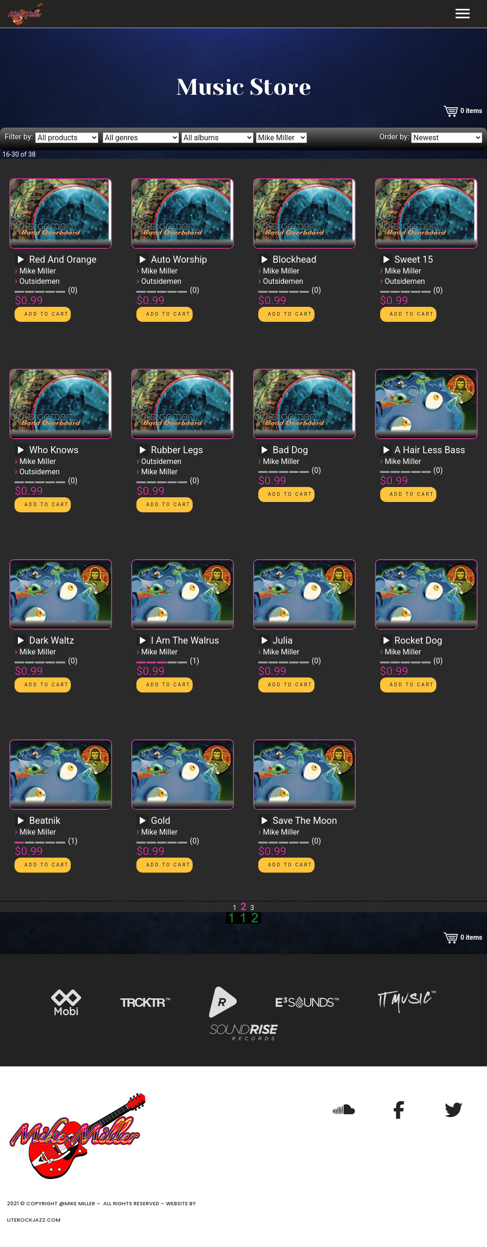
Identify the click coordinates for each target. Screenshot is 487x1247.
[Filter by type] (66, 137)
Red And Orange (62, 259)
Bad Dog (290, 450)
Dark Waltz (51, 640)
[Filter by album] (217, 137)
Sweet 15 (414, 259)
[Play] (20, 260)
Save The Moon (305, 820)
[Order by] (446, 137)
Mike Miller (37, 270)
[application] (22, 262)
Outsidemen (39, 281)
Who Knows (53, 450)
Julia (283, 640)
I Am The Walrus (185, 640)
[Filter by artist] (281, 137)
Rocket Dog (418, 640)
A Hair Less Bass (430, 450)
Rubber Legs (177, 450)
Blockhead (294, 259)
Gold (160, 820)
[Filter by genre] (141, 137)
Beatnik (44, 820)
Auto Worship (179, 259)
